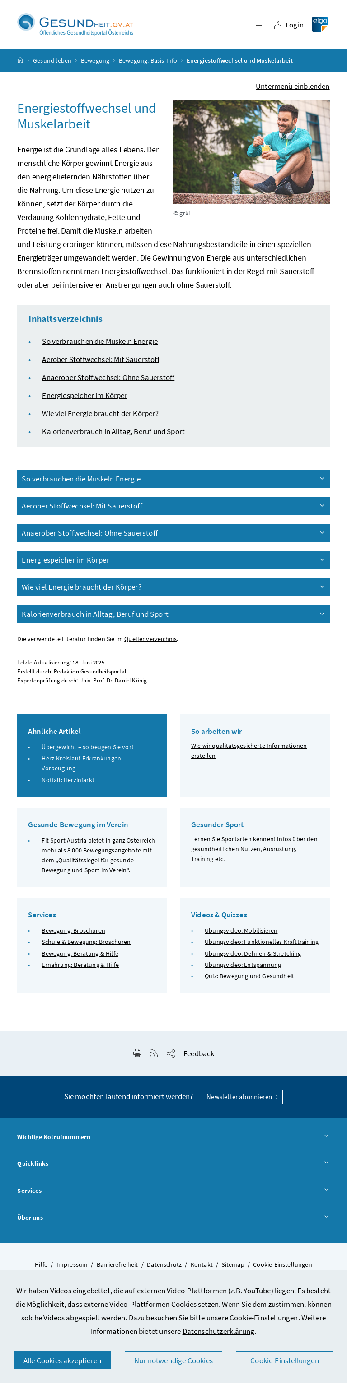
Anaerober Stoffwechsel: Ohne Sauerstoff (108, 377)
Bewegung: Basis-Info (148, 60)
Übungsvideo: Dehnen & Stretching (253, 953)
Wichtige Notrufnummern (173, 1137)
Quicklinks (173, 1164)
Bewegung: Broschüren (73, 931)
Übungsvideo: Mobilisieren (241, 931)
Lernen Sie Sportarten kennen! (233, 839)
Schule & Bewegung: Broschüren (86, 942)
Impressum (72, 1265)
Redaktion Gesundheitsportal (90, 671)
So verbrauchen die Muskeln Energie (100, 341)
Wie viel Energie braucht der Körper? (100, 413)
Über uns (173, 1218)
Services (173, 1190)
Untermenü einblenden (293, 86)
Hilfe (41, 1265)
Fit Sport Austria (64, 840)
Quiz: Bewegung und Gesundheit (249, 976)
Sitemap (232, 1265)
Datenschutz (164, 1265)
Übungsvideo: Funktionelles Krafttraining (262, 942)
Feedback (198, 1053)
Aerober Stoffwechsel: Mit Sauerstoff (100, 359)
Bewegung (95, 60)
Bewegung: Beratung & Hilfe (80, 953)
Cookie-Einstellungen (264, 1318)
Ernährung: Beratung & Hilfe (80, 965)
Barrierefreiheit (117, 1265)
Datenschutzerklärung (219, 1331)
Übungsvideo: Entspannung (243, 965)
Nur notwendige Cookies (173, 1360)
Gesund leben (52, 60)
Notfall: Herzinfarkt (68, 780)
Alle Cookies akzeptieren (62, 1360)
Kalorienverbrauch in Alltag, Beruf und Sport (113, 431)
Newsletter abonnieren (243, 1097)
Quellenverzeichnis (150, 639)
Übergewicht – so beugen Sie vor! (87, 747)
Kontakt (202, 1265)
